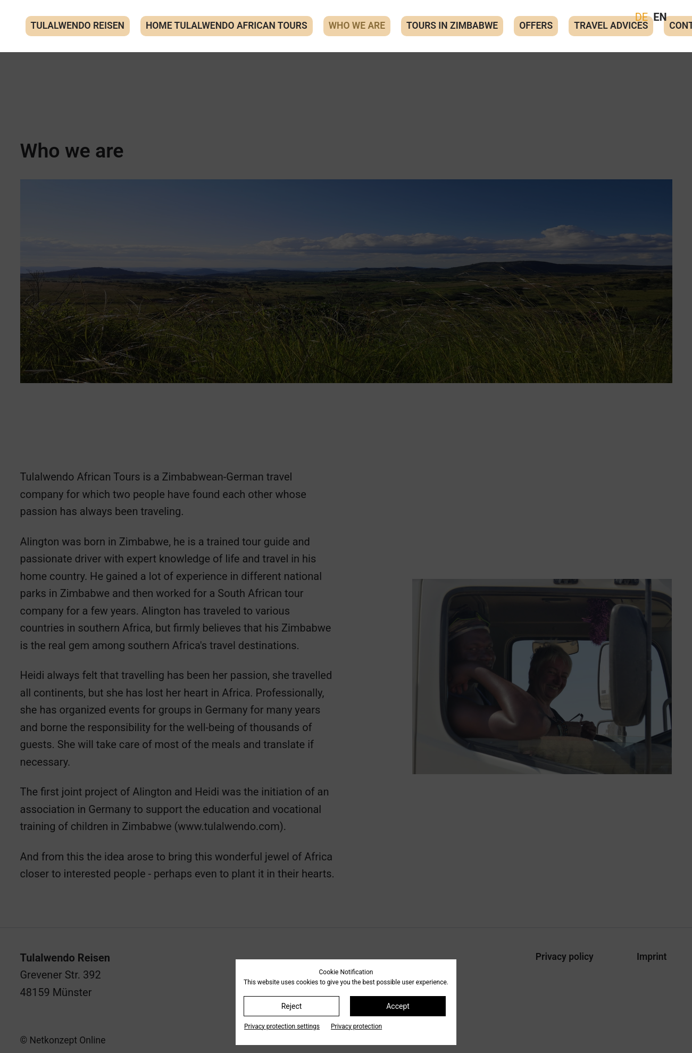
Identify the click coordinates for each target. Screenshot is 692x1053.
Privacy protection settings (282, 1026)
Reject (291, 1006)
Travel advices (611, 25)
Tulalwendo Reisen (77, 25)
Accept (398, 1006)
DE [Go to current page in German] (641, 17)
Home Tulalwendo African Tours (226, 25)
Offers (536, 25)
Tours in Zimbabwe (452, 25)
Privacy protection (356, 1026)
